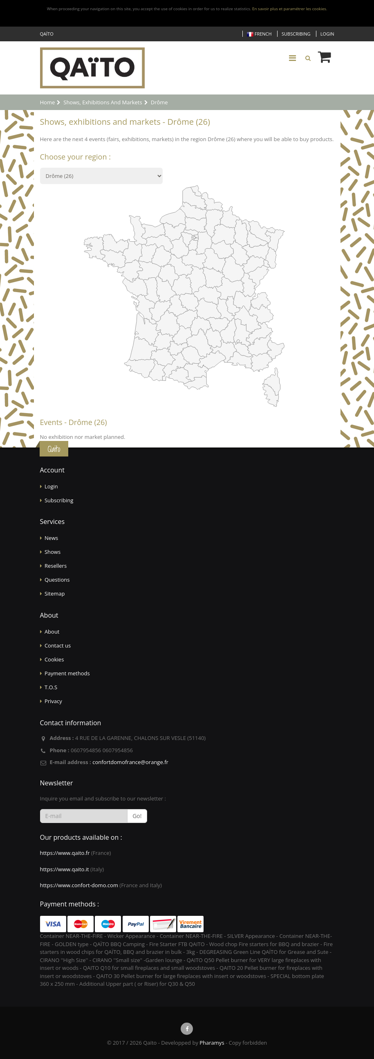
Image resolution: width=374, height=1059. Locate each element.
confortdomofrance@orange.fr (130, 762)
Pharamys (211, 1042)
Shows (52, 551)
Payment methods (67, 673)
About (52, 631)
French (259, 34)
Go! (136, 816)
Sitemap (55, 593)
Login (327, 34)
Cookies (54, 659)
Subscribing (296, 34)
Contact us (58, 645)
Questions (57, 579)
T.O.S (51, 687)
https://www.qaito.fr (65, 853)
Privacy (53, 701)
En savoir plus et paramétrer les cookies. (289, 8)
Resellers (56, 565)
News (51, 538)
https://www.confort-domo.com (79, 885)
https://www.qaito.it (64, 869)
